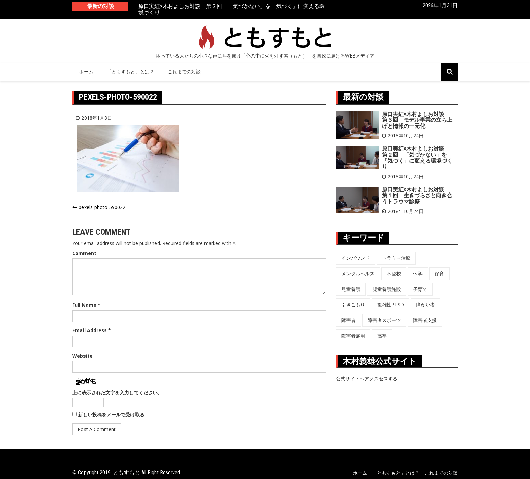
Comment (84, 253)
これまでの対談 (184, 71)
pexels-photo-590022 (102, 207)
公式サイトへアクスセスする (366, 378)
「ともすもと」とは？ (130, 71)
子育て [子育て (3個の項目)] (420, 289)
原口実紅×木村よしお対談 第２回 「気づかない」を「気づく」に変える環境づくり (231, 9)
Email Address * (91, 330)
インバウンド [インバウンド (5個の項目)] (355, 258)
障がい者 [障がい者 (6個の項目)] (425, 304)
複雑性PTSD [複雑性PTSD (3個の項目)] (390, 304)
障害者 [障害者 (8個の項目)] (348, 320)
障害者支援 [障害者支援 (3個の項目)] (425, 320)
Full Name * (86, 305)
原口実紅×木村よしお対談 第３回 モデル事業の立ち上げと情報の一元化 (417, 120)
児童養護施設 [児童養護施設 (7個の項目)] (386, 289)
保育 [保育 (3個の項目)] (439, 273)
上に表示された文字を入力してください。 (117, 392)
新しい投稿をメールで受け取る (111, 414)
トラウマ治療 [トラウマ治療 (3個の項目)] (396, 258)
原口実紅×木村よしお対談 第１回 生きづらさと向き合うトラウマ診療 (417, 195)
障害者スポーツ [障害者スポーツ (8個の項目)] (384, 320)
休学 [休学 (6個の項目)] (418, 273)
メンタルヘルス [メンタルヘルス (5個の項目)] (358, 273)
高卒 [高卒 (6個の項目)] (382, 336)
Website (82, 355)
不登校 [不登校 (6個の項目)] (394, 273)
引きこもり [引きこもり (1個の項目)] (353, 304)
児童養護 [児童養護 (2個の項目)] (350, 289)
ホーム (86, 71)
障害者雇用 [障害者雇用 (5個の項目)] (353, 336)
